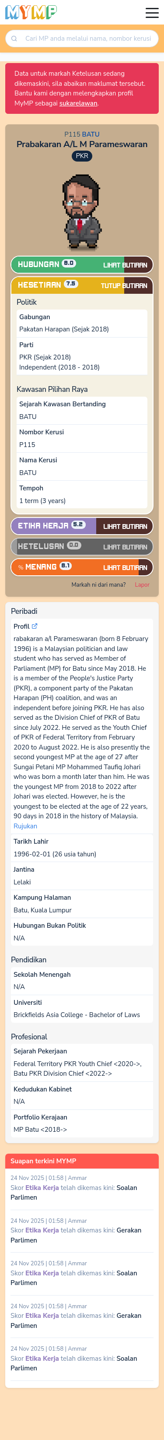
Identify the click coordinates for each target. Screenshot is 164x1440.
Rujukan (25, 826)
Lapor (142, 585)
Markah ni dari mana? (98, 585)
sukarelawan (78, 103)
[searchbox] (89, 39)
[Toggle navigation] (152, 12)
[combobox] (88, 39)
